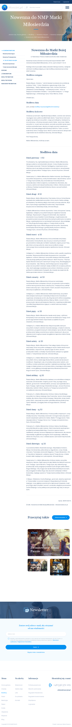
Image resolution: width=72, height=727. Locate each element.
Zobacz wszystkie (60, 517)
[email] (36, 634)
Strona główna (5, 685)
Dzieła (3, 708)
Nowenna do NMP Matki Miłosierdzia (37, 37)
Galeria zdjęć (19, 689)
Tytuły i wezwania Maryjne (10, 67)
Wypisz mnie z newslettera (36, 652)
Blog (2, 719)
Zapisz (35, 647)
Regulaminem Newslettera (24, 641)
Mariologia (4, 700)
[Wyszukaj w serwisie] (43, 7)
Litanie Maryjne (6, 73)
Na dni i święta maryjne (11, 60)
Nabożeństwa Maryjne (8, 83)
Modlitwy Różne (6, 80)
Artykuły (3, 689)
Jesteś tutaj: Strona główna (17, 34)
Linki (16, 693)
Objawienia (4, 712)
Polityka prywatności (34, 685)
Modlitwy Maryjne (7, 77)
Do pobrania (18, 696)
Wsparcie (4, 715)
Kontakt (17, 700)
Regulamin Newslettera (35, 693)
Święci (3, 704)
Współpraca (32, 700)
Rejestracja (57, 2)
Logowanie (66, 2)
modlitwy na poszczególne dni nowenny (46, 107)
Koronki (4, 70)
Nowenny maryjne (42, 34)
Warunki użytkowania (34, 689)
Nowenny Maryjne (9, 50)
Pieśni (3, 696)
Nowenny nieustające (9, 53)
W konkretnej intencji (8, 63)
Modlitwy (31, 34)
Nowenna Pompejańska (9, 57)
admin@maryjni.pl (64, 690)
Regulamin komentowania (36, 696)
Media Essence (67, 724)
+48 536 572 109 (62, 685)
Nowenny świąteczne (57, 34)
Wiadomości (18, 685)
